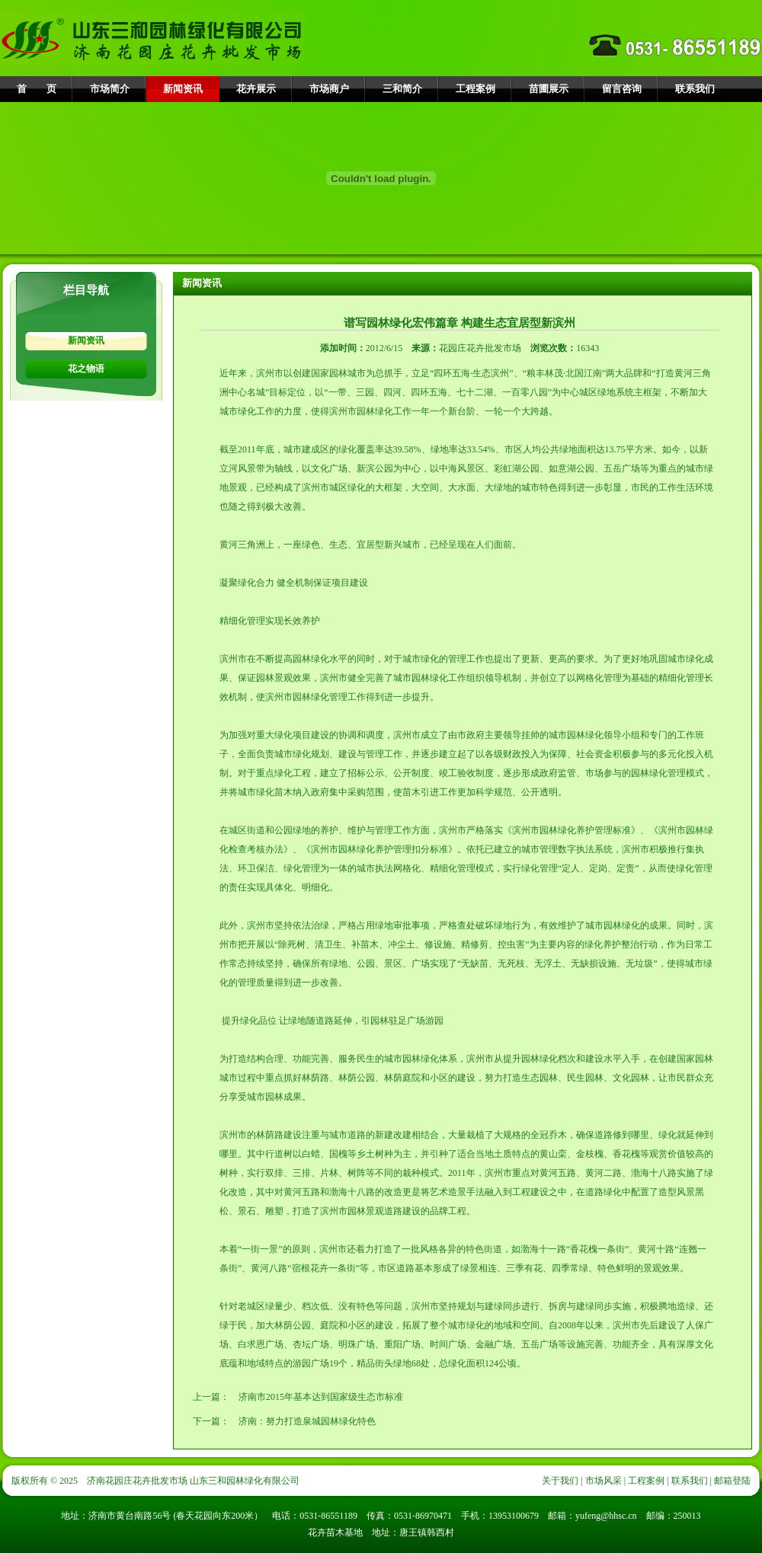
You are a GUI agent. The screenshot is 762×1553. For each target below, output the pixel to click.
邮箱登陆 (732, 1480)
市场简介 (110, 88)
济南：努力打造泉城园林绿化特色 (307, 1421)
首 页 (36, 88)
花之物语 (86, 368)
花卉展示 (256, 88)
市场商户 (329, 88)
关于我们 (560, 1480)
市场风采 (603, 1480)
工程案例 (475, 88)
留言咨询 (622, 88)
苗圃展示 (548, 88)
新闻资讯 (183, 88)
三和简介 (402, 88)
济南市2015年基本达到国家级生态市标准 (321, 1397)
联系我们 (695, 88)
